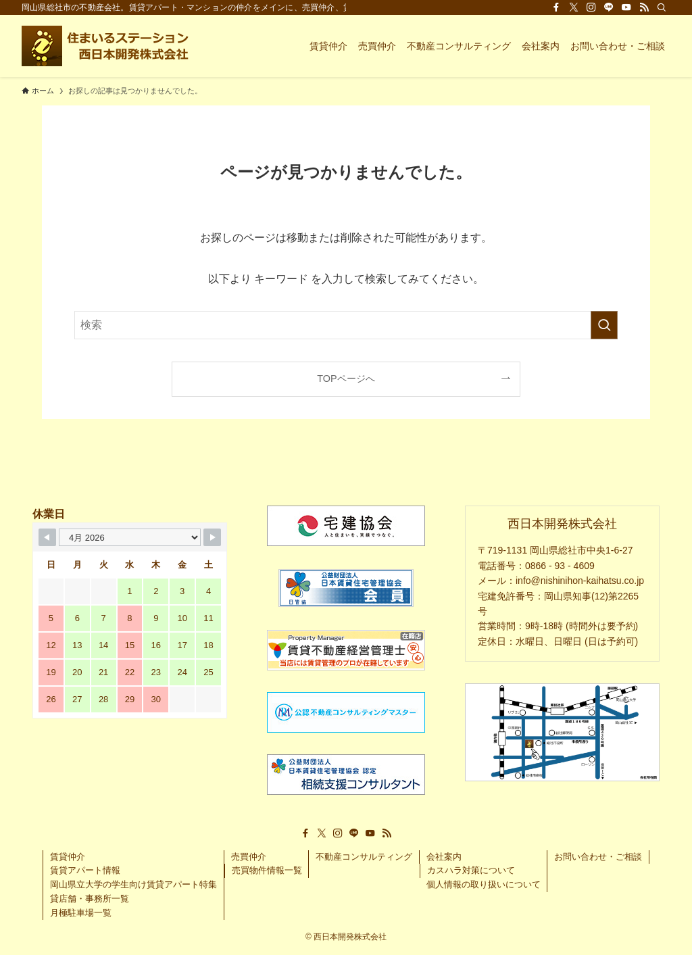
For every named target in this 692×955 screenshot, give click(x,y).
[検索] (661, 7)
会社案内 (444, 857)
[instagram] (591, 7)
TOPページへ (345, 378)
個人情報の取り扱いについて (483, 884)
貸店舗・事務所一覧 (89, 898)
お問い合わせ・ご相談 (598, 857)
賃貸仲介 (67, 857)
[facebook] (556, 7)
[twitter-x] (574, 7)
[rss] (644, 7)
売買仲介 (248, 857)
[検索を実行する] (604, 325)
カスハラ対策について (471, 870)
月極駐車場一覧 (81, 913)
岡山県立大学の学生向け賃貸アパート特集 (133, 884)
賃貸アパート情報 (85, 870)
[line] (609, 7)
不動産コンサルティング (364, 857)
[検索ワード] (346, 325)
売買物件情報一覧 (267, 870)
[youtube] (626, 7)
